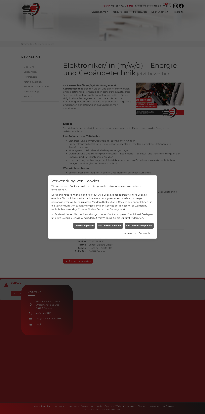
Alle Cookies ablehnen (110, 219)
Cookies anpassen (84, 219)
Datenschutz (146, 227)
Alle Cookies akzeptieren (139, 219)
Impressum (129, 227)
